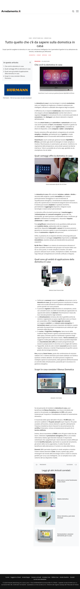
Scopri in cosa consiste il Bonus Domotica (15, 77)
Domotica (32, 55)
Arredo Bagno (26, 577)
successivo (72, 465)
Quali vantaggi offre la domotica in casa (17, 69)
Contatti (72, 577)
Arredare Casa (46, 577)
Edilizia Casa (55, 577)
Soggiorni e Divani (16, 577)
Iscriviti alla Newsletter (40, 579)
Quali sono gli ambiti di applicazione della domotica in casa (16, 72)
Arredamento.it (10, 11)
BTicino (45, 55)
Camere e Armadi (36, 577)
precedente (41, 465)
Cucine (7, 577)
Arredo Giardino (64, 577)
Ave (50, 55)
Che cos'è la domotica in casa (14, 66)
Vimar (39, 55)
